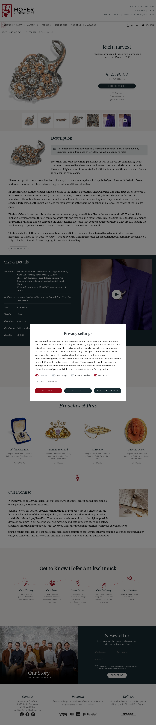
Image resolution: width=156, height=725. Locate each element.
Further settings (44, 381)
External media (82, 375)
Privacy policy (101, 369)
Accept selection (107, 391)
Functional (103, 375)
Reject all (78, 391)
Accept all (48, 391)
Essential (44, 375)
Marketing (62, 375)
